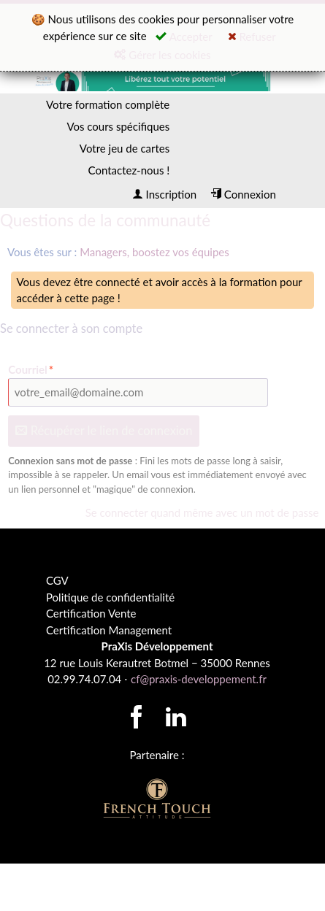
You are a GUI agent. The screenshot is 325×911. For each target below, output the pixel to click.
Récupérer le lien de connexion (104, 430)
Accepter (184, 36)
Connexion (243, 194)
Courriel (31, 369)
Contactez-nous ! (129, 170)
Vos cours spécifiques (117, 126)
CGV (57, 580)
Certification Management (109, 630)
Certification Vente (91, 613)
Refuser (252, 36)
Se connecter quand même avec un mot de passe (202, 512)
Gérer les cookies (162, 54)
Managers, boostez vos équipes (154, 251)
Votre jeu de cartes (124, 148)
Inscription (164, 194)
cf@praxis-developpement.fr (199, 678)
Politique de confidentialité (110, 597)
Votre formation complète (107, 104)
